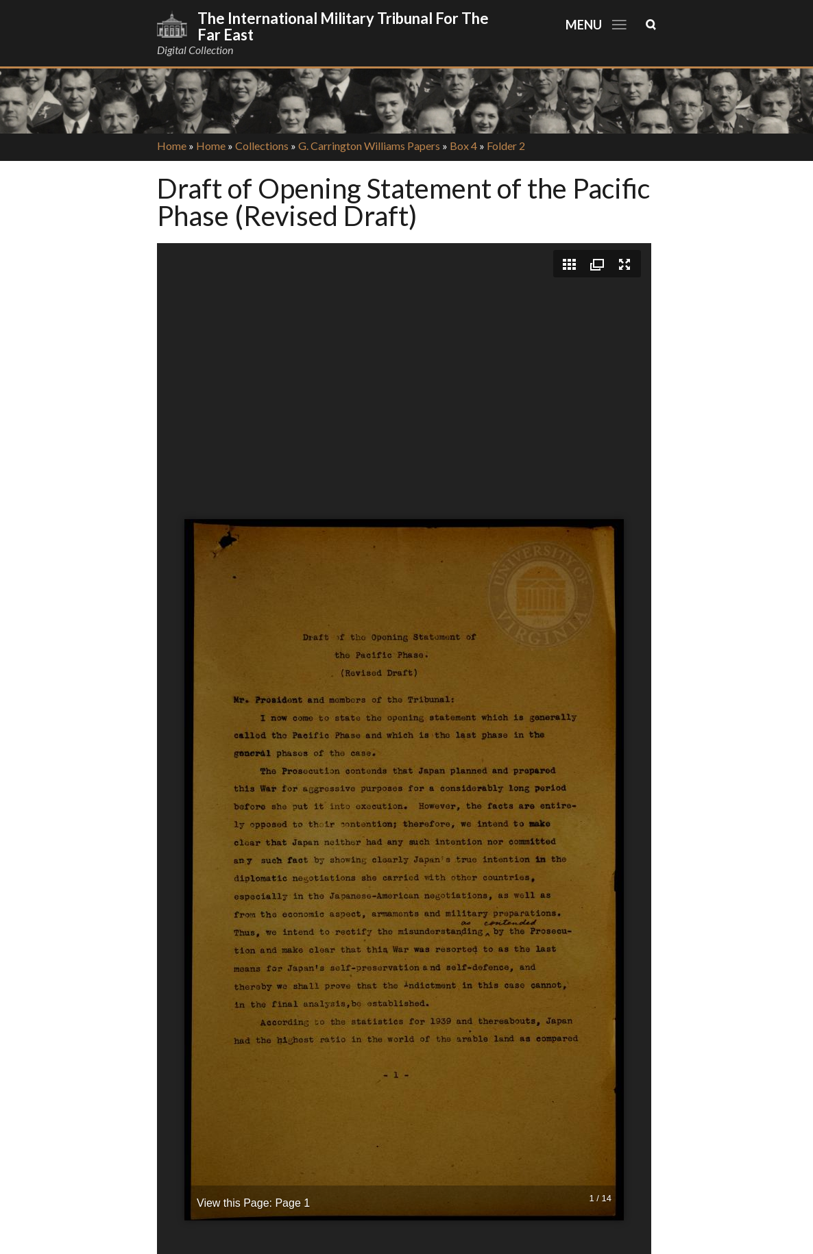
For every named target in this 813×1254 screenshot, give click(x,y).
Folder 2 (506, 145)
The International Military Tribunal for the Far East (343, 26)
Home (171, 145)
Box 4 (463, 145)
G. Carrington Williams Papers (369, 145)
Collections (262, 145)
